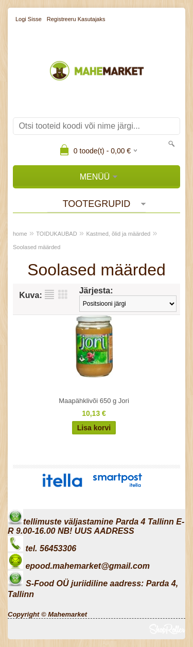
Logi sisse (28, 19)
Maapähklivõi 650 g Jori (94, 401)
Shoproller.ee (167, 629)
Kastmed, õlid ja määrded (118, 234)
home (20, 234)
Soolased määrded (36, 247)
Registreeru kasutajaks (76, 19)
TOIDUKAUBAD (56, 234)
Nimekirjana (49, 294)
